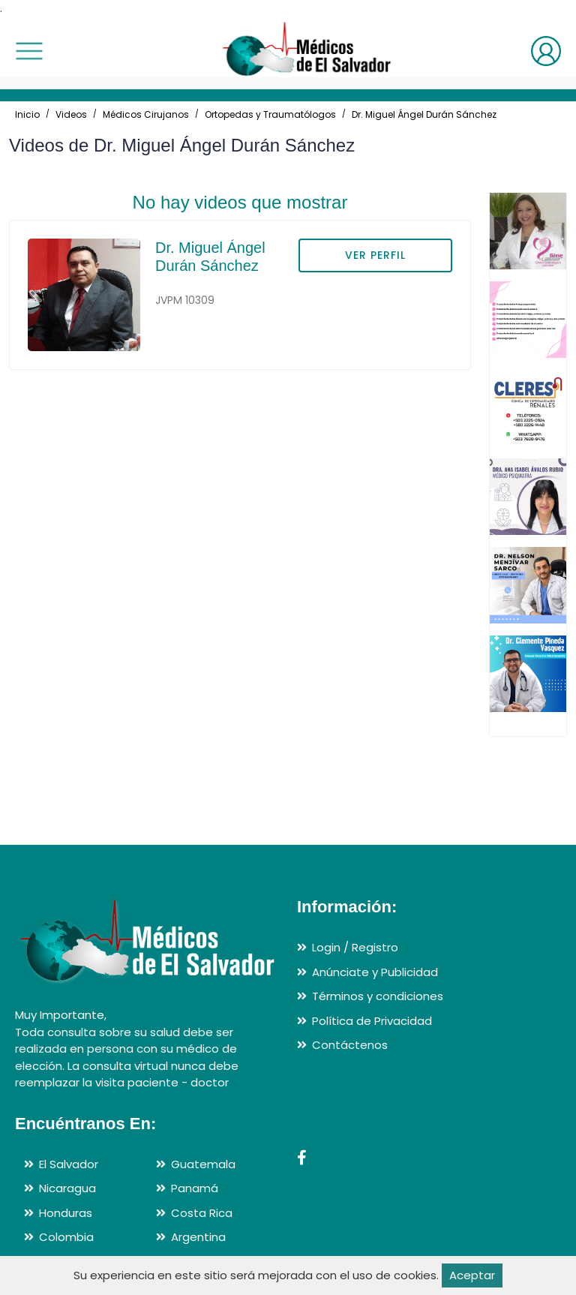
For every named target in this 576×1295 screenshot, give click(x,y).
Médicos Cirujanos (146, 114)
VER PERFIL (375, 255)
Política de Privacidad (372, 1021)
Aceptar (472, 1275)
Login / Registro (355, 947)
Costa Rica (201, 1213)
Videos (71, 114)
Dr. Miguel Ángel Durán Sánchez (424, 114)
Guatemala (203, 1164)
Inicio (27, 114)
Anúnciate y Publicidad (375, 972)
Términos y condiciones (377, 996)
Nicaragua (67, 1188)
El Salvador (68, 1164)
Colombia (66, 1237)
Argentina (198, 1237)
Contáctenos (350, 1045)
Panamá (194, 1188)
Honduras (65, 1213)
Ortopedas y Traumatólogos (270, 114)
